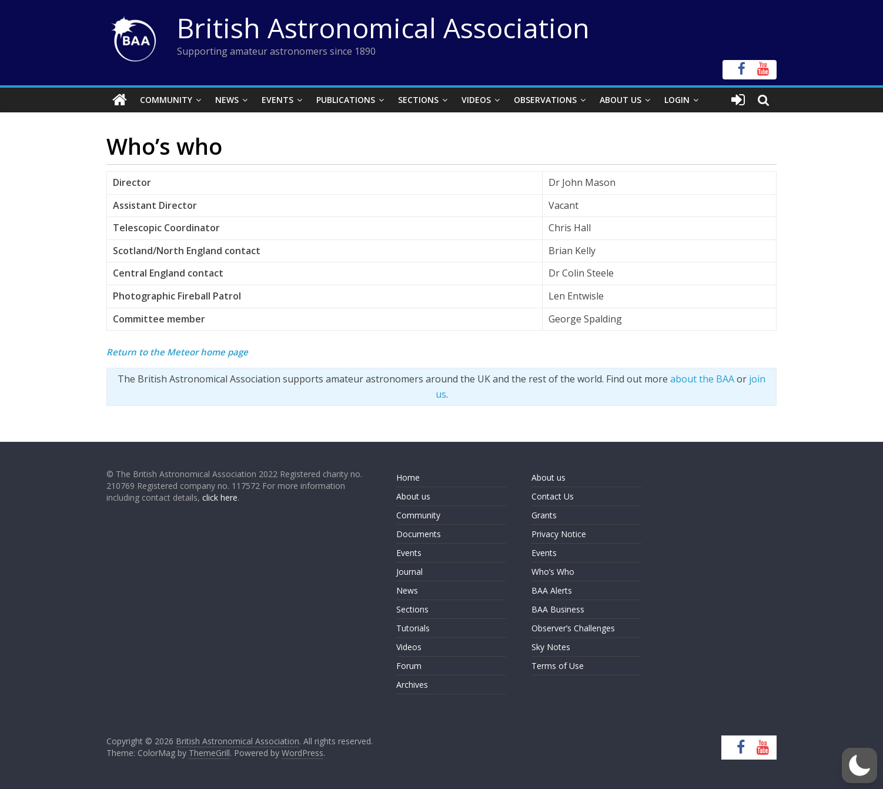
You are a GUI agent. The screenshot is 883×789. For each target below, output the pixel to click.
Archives (412, 684)
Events (277, 99)
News (227, 99)
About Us (620, 99)
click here (220, 497)
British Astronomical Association (383, 27)
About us (413, 496)
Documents (418, 534)
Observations (545, 99)
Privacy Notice (558, 534)
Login (677, 99)
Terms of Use (557, 665)
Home (408, 477)
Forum (409, 665)
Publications (345, 99)
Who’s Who (552, 571)
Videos (476, 99)
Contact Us (552, 496)
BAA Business (557, 609)
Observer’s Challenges (573, 628)
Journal (409, 571)
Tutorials (413, 628)
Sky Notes (550, 646)
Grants (544, 515)
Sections (418, 99)
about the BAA (702, 378)
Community (166, 99)
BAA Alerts (551, 590)
